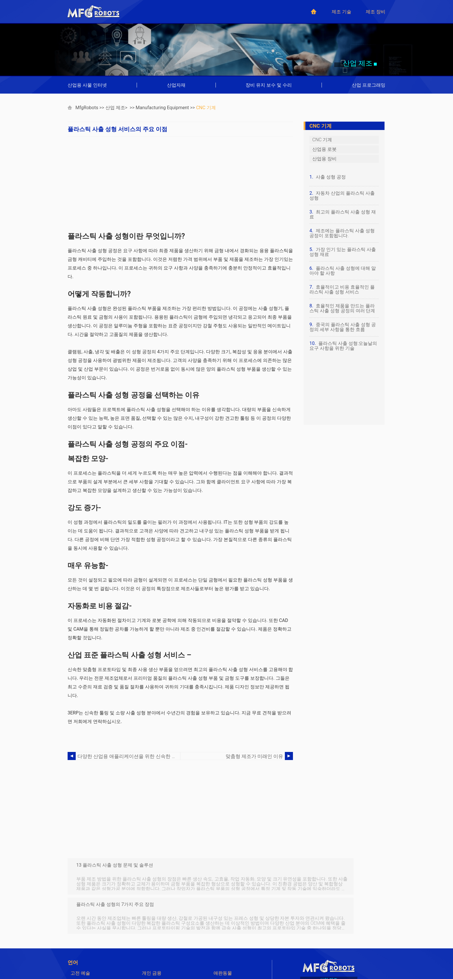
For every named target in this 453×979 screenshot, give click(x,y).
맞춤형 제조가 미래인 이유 (256, 756)
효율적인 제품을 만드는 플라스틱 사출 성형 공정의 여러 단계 (342, 308)
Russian (221, 965)
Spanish (78, 949)
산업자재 (176, 85)
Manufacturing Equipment (162, 107)
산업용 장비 (324, 158)
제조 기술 (341, 11)
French (220, 941)
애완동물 (222, 934)
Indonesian (81, 957)
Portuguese (153, 949)
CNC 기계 (206, 107)
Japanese (151, 957)
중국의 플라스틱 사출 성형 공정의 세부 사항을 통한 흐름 (342, 327)
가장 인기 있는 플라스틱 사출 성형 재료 (342, 252)
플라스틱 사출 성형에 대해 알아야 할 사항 (342, 270)
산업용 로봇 (324, 149)
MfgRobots (86, 107)
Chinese (221, 949)
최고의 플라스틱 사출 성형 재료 (342, 214)
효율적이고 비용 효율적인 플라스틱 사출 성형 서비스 (342, 289)
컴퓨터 (77, 941)
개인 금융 (151, 934)
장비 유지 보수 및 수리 (269, 85)
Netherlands (82, 965)
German (150, 941)
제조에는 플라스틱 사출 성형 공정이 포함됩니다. (342, 233)
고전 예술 (80, 934)
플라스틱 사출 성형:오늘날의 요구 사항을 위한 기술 (343, 346)
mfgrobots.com (337, 958)
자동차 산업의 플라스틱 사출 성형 (342, 195)
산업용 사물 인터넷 (87, 85)
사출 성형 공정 (331, 177)
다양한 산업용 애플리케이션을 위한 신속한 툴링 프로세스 (128, 756)
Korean (220, 957)
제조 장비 (375, 11)
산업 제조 (115, 107)
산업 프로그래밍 (368, 85)
